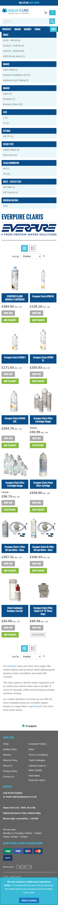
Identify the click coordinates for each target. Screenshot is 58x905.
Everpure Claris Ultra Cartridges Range (14, 484)
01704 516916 (34, 2)
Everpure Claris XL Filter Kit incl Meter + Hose (43, 548)
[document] (29, 891)
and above (16, 56)
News (31, 749)
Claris (9, 93)
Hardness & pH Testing (17, 80)
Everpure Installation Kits (19, 75)
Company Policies (38, 744)
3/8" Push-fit (12, 192)
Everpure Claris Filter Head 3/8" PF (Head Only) (43, 611)
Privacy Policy (10, 771)
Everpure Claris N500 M (43, 296)
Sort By (15, 256)
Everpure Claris (15, 104)
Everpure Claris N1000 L (15, 357)
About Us (7, 765)
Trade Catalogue (37, 760)
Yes (8, 173)
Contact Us (8, 776)
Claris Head (12, 69)
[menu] (29, 29)
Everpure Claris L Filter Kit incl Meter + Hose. (15, 548)
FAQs (6, 744)
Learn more (28, 893)
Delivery (7, 755)
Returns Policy (10, 760)
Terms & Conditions (38, 755)
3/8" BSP (10, 187)
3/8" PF (10, 136)
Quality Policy (10, 749)
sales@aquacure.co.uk (24, 796)
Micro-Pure (12, 155)
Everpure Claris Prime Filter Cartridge (43, 484)
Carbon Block (13, 149)
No (7, 168)
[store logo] (15, 11)
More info (8, 313)
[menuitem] (7, 29)
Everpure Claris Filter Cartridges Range (43, 420)
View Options (38, 445)
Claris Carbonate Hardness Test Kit (15, 609)
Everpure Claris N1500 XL (43, 359)
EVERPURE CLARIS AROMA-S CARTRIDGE (15, 297)
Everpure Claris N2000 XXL (15, 420)
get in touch (35, 706)
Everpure (12, 666)
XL (7, 123)
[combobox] (25, 21)
